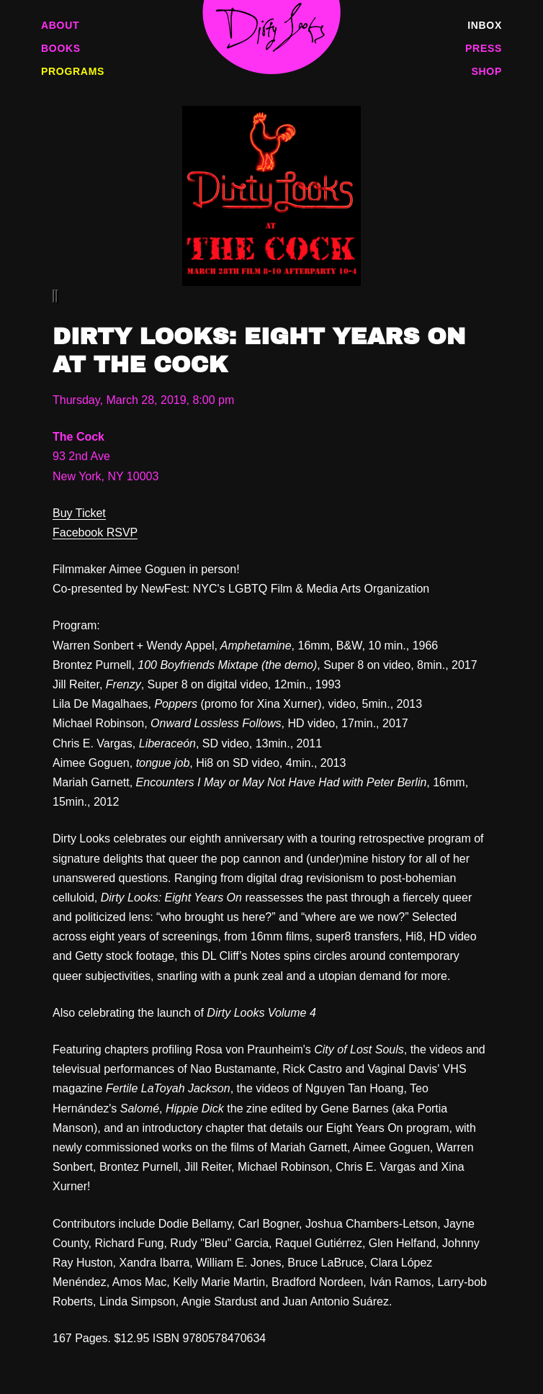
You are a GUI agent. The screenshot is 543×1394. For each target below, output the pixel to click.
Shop (487, 71)
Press (483, 48)
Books (61, 48)
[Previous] (54, 296)
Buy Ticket (79, 513)
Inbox (484, 25)
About (60, 25)
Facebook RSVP (95, 532)
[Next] (56, 296)
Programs (72, 71)
